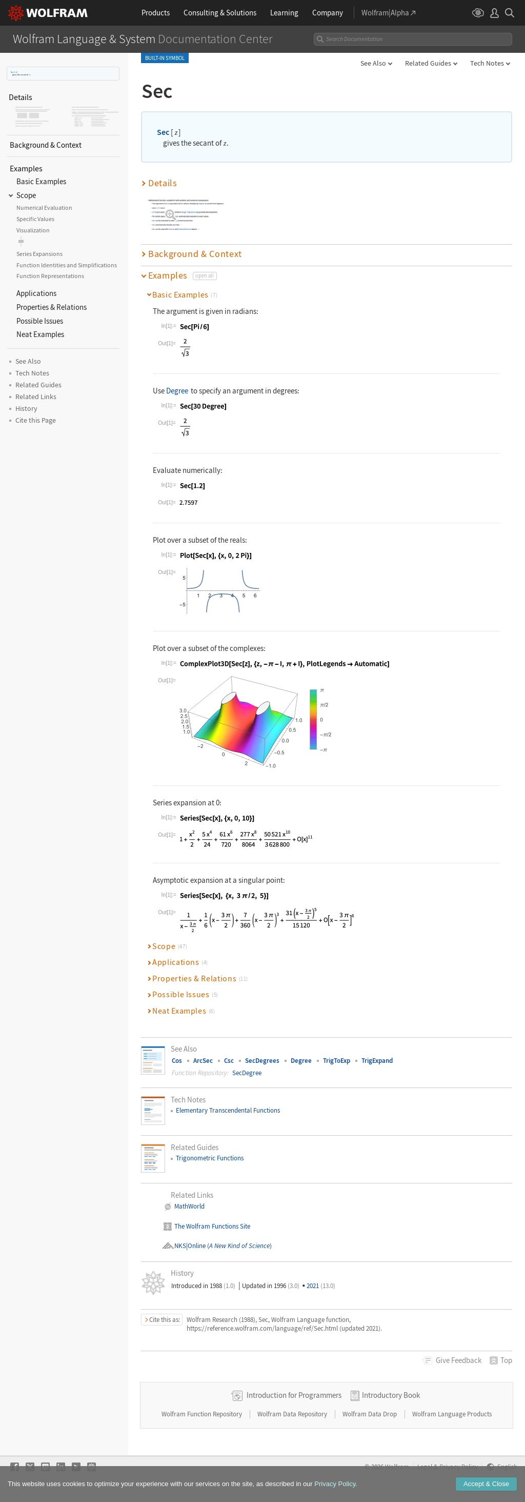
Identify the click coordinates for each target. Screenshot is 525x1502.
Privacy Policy (458, 1467)
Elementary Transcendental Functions (228, 1110)
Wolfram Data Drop (370, 1414)
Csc (229, 1060)
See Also (373, 63)
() (239, 1245)
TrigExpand (377, 1060)
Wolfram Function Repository (202, 1414)
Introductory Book (391, 1395)
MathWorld (189, 1206)
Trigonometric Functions (210, 1158)
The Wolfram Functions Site (212, 1226)
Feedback (458, 1360)
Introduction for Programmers (294, 1395)
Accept (486, 1485)
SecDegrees (262, 1060)
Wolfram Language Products (452, 1414)
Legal (424, 1467)
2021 (321, 1285)
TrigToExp (336, 1060)
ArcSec (203, 1060)
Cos (177, 1060)
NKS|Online (190, 1245)
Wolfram (397, 1467)
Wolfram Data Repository (293, 1414)
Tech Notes (487, 63)
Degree (177, 391)
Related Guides (428, 63)
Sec (12, 72)
